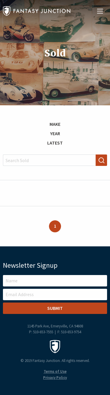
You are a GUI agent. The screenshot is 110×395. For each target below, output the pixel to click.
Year (55, 133)
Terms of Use (55, 371)
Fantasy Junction (36, 11)
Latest (55, 143)
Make (55, 124)
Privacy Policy (55, 377)
